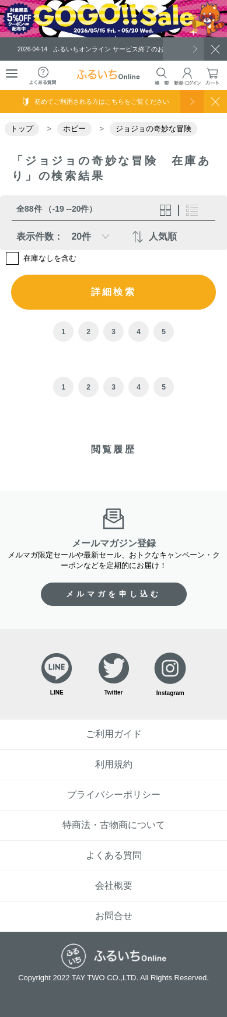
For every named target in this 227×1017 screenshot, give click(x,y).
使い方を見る (192, 101)
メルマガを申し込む (114, 594)
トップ (22, 128)
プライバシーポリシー (113, 794)
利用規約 (113, 764)
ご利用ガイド (114, 734)
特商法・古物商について (113, 825)
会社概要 (113, 885)
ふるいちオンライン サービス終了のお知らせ (100, 48)
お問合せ (113, 916)
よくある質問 (114, 855)
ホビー (74, 128)
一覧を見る (183, 49)
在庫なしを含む (49, 258)
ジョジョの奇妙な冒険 (153, 128)
